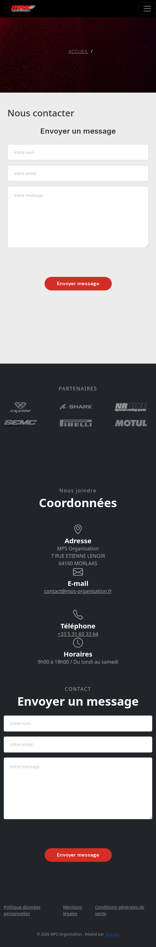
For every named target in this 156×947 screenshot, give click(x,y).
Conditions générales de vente (119, 910)
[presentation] (54, 265)
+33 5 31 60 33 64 (78, 634)
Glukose (112, 934)
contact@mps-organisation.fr (78, 591)
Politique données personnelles (22, 910)
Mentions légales (72, 910)
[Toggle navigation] (147, 8)
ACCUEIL (78, 51)
